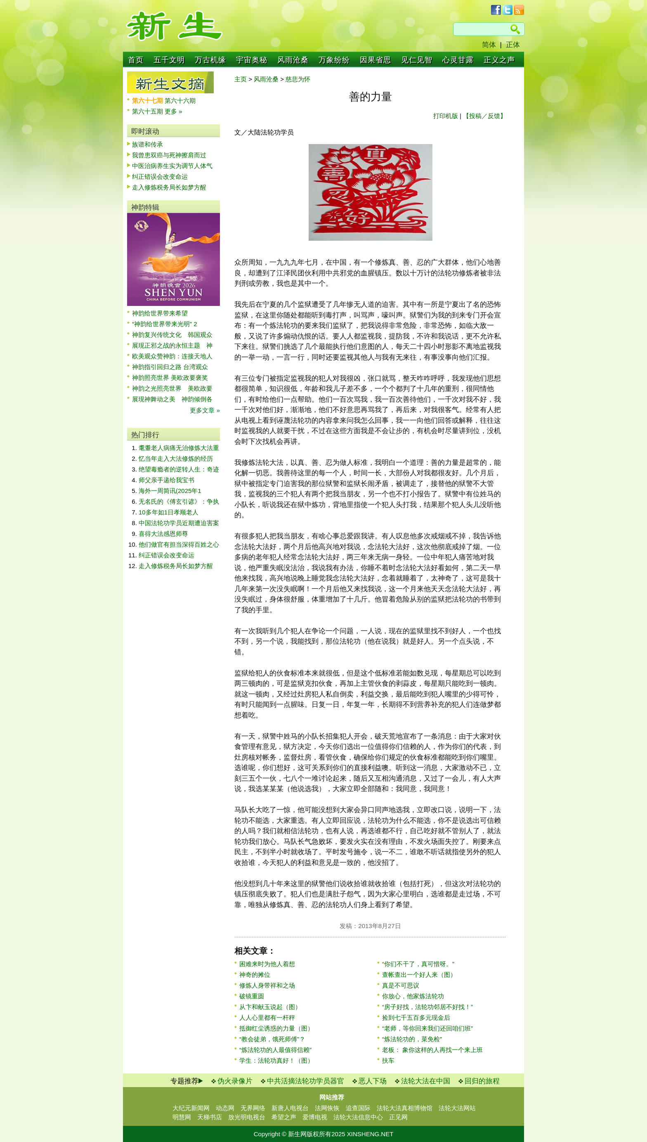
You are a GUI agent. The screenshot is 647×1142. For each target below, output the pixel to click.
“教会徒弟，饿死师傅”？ (272, 1038)
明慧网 (181, 1117)
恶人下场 (373, 1081)
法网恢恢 (327, 1107)
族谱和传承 (147, 144)
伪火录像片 (235, 1081)
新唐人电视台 (290, 1107)
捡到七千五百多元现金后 (416, 1017)
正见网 (398, 1117)
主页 (240, 79)
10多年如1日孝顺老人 (168, 512)
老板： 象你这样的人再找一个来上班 (432, 1049)
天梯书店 (209, 1117)
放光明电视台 (246, 1117)
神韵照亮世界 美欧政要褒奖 (170, 377)
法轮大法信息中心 (358, 1117)
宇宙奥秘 (251, 60)
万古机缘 (210, 60)
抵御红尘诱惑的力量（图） (276, 1028)
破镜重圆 (251, 996)
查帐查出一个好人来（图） (419, 974)
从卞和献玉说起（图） (270, 1006)
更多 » (173, 111)
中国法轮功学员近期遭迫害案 (179, 522)
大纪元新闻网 (191, 1107)
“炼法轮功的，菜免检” (412, 1038)
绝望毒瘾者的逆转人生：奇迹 (179, 469)
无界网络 (253, 1107)
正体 (513, 45)
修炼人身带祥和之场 (267, 985)
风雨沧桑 (293, 60)
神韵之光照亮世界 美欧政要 (172, 388)
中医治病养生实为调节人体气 (172, 165)
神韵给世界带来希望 (160, 313)
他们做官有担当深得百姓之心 (179, 544)
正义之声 (499, 60)
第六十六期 (180, 100)
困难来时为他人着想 (267, 963)
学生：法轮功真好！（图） (276, 1060)
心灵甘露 (458, 60)
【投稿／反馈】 (484, 115)
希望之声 (284, 1117)
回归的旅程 (482, 1081)
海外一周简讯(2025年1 (170, 490)
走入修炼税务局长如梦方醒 (169, 187)
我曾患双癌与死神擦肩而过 (169, 155)
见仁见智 (416, 60)
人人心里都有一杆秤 (267, 1017)
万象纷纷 (334, 60)
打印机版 (445, 115)
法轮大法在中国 (425, 1081)
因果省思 (375, 60)
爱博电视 (314, 1117)
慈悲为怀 (298, 79)
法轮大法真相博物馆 (404, 1107)
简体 (489, 45)
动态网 (225, 1107)
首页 (136, 60)
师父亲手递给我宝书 (166, 479)
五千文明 (169, 60)
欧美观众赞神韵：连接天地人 (172, 356)
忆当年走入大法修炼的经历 (176, 458)
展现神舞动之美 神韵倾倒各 (172, 399)
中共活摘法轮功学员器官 (305, 1081)
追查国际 (358, 1107)
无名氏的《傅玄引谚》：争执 (179, 501)
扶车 (388, 1060)
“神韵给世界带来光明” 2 (164, 323)
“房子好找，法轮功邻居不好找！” (427, 1006)
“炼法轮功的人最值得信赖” (275, 1049)
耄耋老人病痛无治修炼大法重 (179, 447)
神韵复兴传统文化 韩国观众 (172, 334)
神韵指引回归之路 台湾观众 (170, 366)
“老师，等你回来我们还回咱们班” (427, 1028)
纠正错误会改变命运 (160, 176)
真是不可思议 (400, 985)
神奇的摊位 (254, 974)
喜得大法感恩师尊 (163, 533)
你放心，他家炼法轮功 (413, 996)
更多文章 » (205, 410)
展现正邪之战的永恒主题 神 (172, 345)
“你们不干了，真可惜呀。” (418, 963)
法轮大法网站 (457, 1107)
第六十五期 (148, 111)
